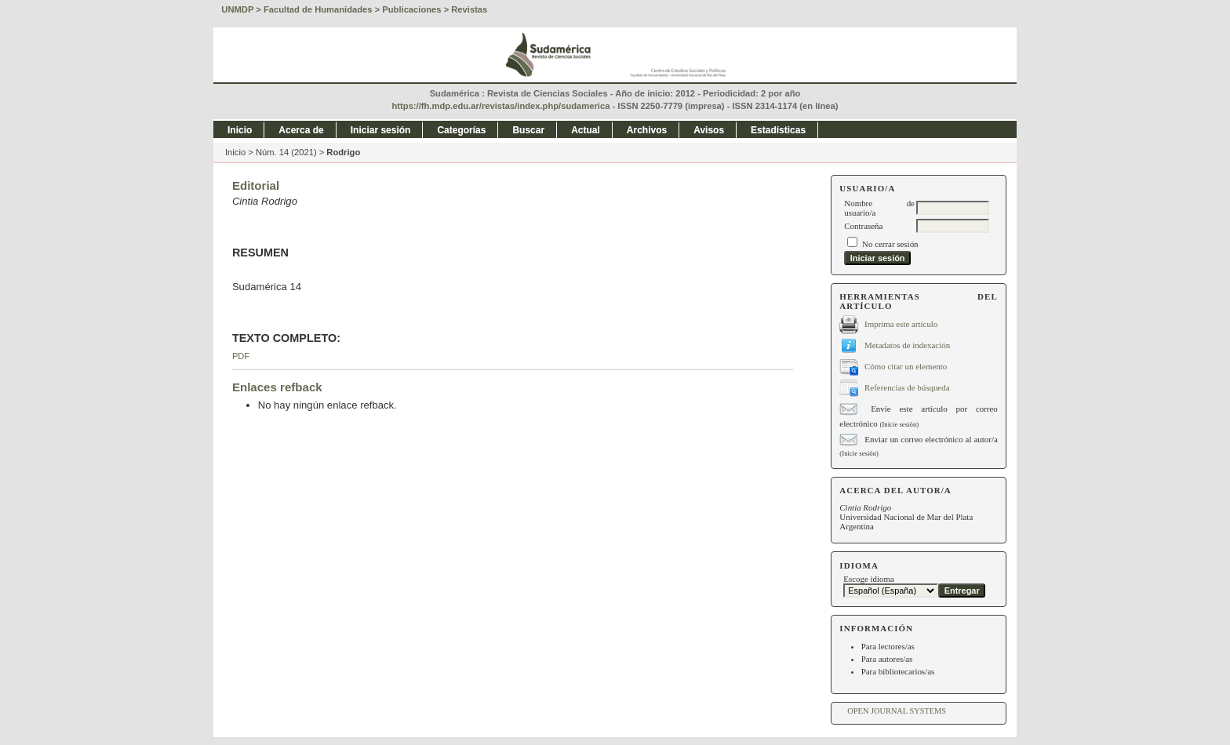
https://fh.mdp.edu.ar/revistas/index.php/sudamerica (501, 106)
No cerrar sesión (890, 244)
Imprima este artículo (900, 323)
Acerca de (300, 130)
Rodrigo (343, 152)
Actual (585, 130)
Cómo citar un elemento (905, 365)
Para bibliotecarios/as (898, 671)
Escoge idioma (868, 578)
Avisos (708, 130)
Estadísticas (778, 130)
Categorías (461, 130)
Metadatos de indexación (907, 344)
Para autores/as (887, 658)
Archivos (647, 130)
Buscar (528, 130)
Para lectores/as (888, 646)
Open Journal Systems (896, 711)
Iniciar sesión (381, 130)
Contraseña (863, 226)
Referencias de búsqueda (906, 386)
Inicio (239, 130)
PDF (240, 356)
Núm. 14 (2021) (286, 152)
